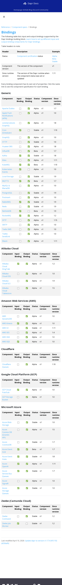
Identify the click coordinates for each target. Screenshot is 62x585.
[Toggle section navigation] (4, 17)
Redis (4, 206)
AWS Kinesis (7, 323)
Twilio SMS (6, 229)
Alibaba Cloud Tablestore (6, 291)
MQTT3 (5, 181)
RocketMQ (6, 215)
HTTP (4, 142)
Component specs (19, 27)
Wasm (4, 241)
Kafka (4, 155)
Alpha (54, 56)
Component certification (27, 56)
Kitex (4, 160)
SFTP (4, 220)
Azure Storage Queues (5, 491)
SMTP (4, 224)
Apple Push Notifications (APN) (7, 116)
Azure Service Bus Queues (7, 474)
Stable (54, 61)
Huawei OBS (7, 146)
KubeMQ (6, 164)
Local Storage (8, 176)
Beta (54, 59)
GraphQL (6, 137)
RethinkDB (6, 211)
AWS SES (5, 332)
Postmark (6, 197)
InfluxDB (5, 151)
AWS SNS (6, 337)
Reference (5, 27)
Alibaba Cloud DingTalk (6, 266)
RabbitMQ (6, 202)
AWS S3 (5, 328)
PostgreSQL (7, 193)
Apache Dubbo (8, 108)
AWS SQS (6, 341)
